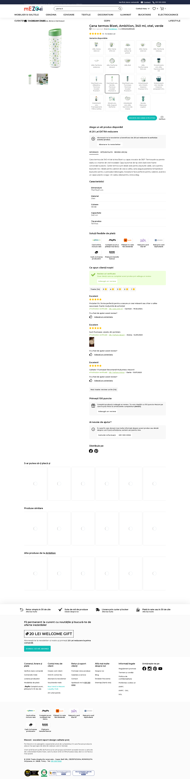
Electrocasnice (121, 15)
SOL (120, 682)
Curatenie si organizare (146, 15)
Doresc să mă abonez (37, 636)
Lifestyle (176, 15)
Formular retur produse (80, 659)
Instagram (150, 656)
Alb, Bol (127, 59)
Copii (164, 15)
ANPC (121, 674)
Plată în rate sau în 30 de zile (156, 597)
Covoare (49, 15)
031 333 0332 (160, 2)
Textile (61, 15)
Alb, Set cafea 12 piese (127, 46)
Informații (94, 141)
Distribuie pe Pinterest (96, 439)
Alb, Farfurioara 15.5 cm (143, 60)
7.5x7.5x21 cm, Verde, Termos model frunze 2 (112, 76)
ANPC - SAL (123, 678)
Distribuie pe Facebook (91, 439)
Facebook (144, 656)
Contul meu (141, 8)
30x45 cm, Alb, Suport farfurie (112, 92)
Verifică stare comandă (129, 2)
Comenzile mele (30, 662)
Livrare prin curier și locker (115, 597)
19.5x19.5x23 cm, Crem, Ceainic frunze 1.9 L (143, 77)
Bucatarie (104, 15)
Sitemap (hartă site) (103, 670)
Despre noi (99, 659)
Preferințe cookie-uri (127, 670)
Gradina (36, 15)
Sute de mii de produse (76, 597)
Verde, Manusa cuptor (143, 92)
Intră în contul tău (55, 662)
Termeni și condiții (126, 660)
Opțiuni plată (106, 141)
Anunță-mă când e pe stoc (142, 107)
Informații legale (127, 651)
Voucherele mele (55, 670)
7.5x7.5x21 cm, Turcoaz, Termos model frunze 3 (127, 77)
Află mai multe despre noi (102, 652)
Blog (97, 662)
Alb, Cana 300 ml (96, 46)
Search (120, 8)
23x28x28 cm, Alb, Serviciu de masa (127, 93)
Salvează (162, 108)
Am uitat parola (54, 680)
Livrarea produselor (32, 666)
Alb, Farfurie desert (112, 60)
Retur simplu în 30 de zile (38, 597)
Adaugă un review (107, 269)
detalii (79, 2)
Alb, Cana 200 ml (143, 46)
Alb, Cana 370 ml (112, 46)
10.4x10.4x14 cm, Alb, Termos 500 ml (158, 61)
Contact (147, 2)
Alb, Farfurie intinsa (158, 46)
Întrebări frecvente (102, 666)
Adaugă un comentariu (103, 305)
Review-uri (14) (120, 141)
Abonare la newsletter (110, 133)
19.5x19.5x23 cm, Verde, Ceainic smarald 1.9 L (158, 77)
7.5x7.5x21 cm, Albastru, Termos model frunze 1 (96, 77)
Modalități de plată (31, 670)
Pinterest (155, 656)
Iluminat (90, 15)
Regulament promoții (127, 656)
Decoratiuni (76, 15)
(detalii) (137, 394)
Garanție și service (78, 662)
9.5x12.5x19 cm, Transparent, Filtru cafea (96, 93)
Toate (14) (95, 277)
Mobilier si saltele (18, 15)
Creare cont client (55, 659)
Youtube (160, 656)
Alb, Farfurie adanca (96, 60)
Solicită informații (107, 423)
